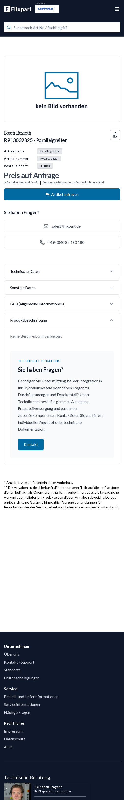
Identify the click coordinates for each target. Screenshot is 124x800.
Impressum (13, 731)
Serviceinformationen (22, 704)
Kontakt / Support (19, 662)
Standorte (12, 670)
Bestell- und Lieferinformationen (31, 696)
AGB (8, 746)
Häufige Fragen (17, 712)
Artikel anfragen (62, 194)
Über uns (11, 654)
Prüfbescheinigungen (21, 677)
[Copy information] (115, 135)
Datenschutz (14, 738)
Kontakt (31, 444)
